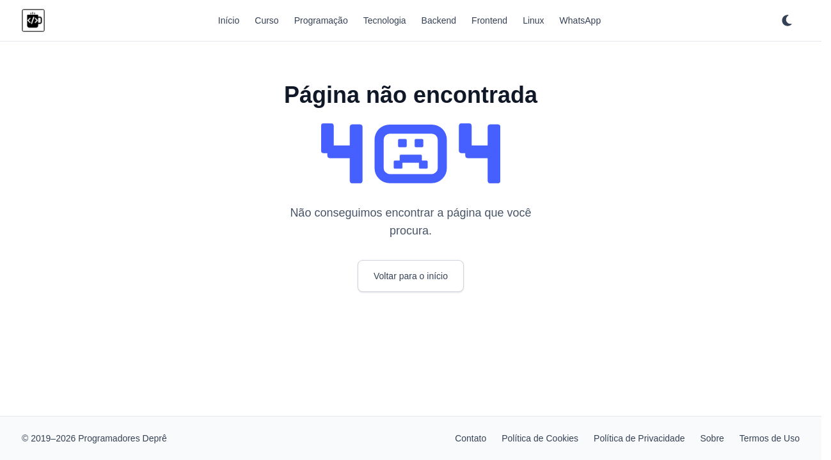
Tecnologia (384, 20)
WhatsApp (580, 20)
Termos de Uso (770, 438)
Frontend (489, 20)
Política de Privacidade (639, 438)
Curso (266, 20)
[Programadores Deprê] (33, 20)
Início (228, 20)
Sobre (712, 438)
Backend (439, 20)
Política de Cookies (540, 438)
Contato (470, 438)
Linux (533, 20)
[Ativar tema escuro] (787, 20)
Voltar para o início (411, 276)
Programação (321, 20)
